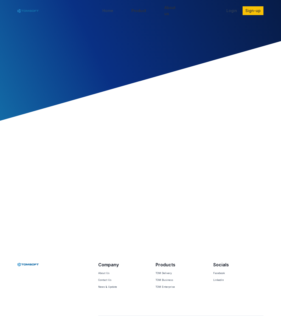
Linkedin (218, 279)
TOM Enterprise (165, 286)
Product (138, 10)
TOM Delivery (164, 273)
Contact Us (104, 279)
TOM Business (164, 279)
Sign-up (253, 10)
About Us (103, 273)
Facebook (219, 273)
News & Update (107, 286)
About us (170, 10)
